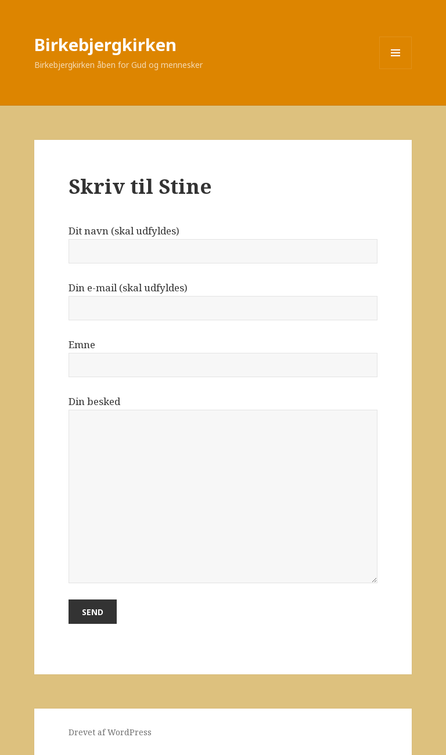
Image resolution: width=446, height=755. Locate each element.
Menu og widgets (396, 68)
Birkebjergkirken (105, 44)
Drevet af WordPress (110, 732)
